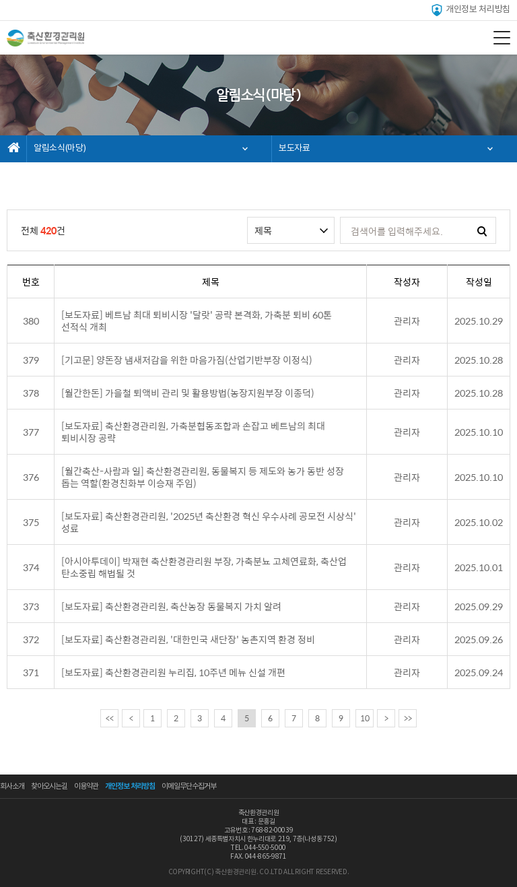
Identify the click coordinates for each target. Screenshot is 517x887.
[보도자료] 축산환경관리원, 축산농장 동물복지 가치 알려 (171, 606)
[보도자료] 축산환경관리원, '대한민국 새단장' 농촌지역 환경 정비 (188, 639)
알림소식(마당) (59, 148)
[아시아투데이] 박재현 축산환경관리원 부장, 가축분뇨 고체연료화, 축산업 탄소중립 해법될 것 (204, 567)
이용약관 (86, 786)
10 (365, 718)
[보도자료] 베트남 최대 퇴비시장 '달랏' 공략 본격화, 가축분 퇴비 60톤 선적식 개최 (196, 320)
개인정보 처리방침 (470, 10)
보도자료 (294, 148)
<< (110, 718)
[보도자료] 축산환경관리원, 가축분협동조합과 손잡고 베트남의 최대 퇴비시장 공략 (193, 431)
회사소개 (12, 786)
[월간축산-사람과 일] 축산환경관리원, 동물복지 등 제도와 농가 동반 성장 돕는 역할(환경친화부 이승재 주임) (202, 476)
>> (408, 718)
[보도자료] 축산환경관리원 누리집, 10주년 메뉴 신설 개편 (173, 672)
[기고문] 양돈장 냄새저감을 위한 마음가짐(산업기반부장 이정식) (186, 359)
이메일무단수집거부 (189, 786)
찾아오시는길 (49, 786)
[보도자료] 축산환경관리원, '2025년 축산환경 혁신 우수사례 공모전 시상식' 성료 (208, 521)
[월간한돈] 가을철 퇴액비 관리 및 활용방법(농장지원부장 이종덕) (187, 392)
